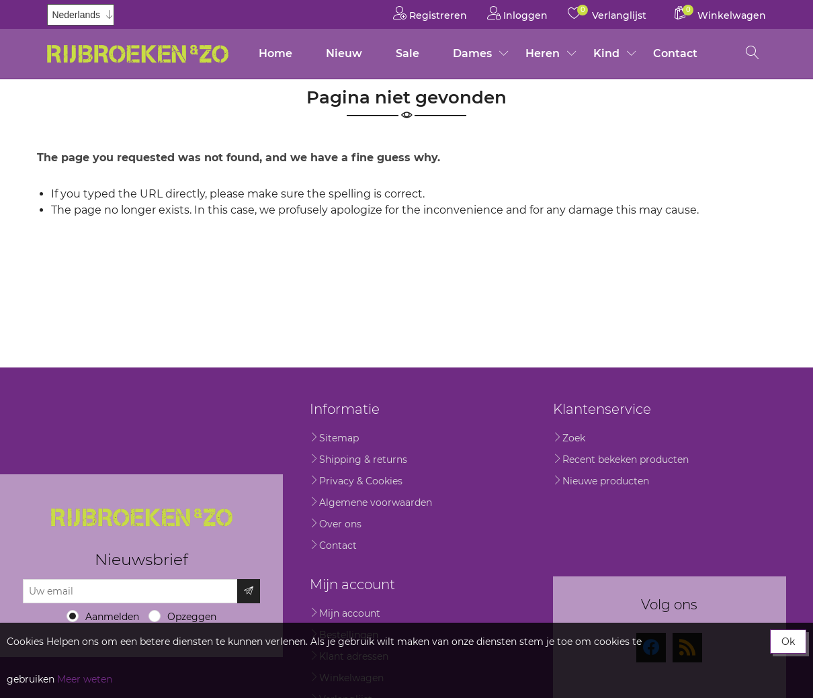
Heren (542, 53)
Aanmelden (112, 617)
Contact (675, 53)
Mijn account (349, 613)
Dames (472, 53)
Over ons (340, 524)
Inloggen (517, 13)
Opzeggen (191, 617)
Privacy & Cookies (360, 481)
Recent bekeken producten (625, 459)
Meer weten (84, 679)
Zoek (573, 438)
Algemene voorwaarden (375, 502)
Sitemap (339, 438)
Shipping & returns (363, 459)
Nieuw (344, 53)
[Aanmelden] (130, 591)
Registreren (430, 13)
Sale (407, 53)
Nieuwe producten (605, 481)
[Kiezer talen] (80, 15)
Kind (606, 53)
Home (275, 53)
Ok (788, 642)
